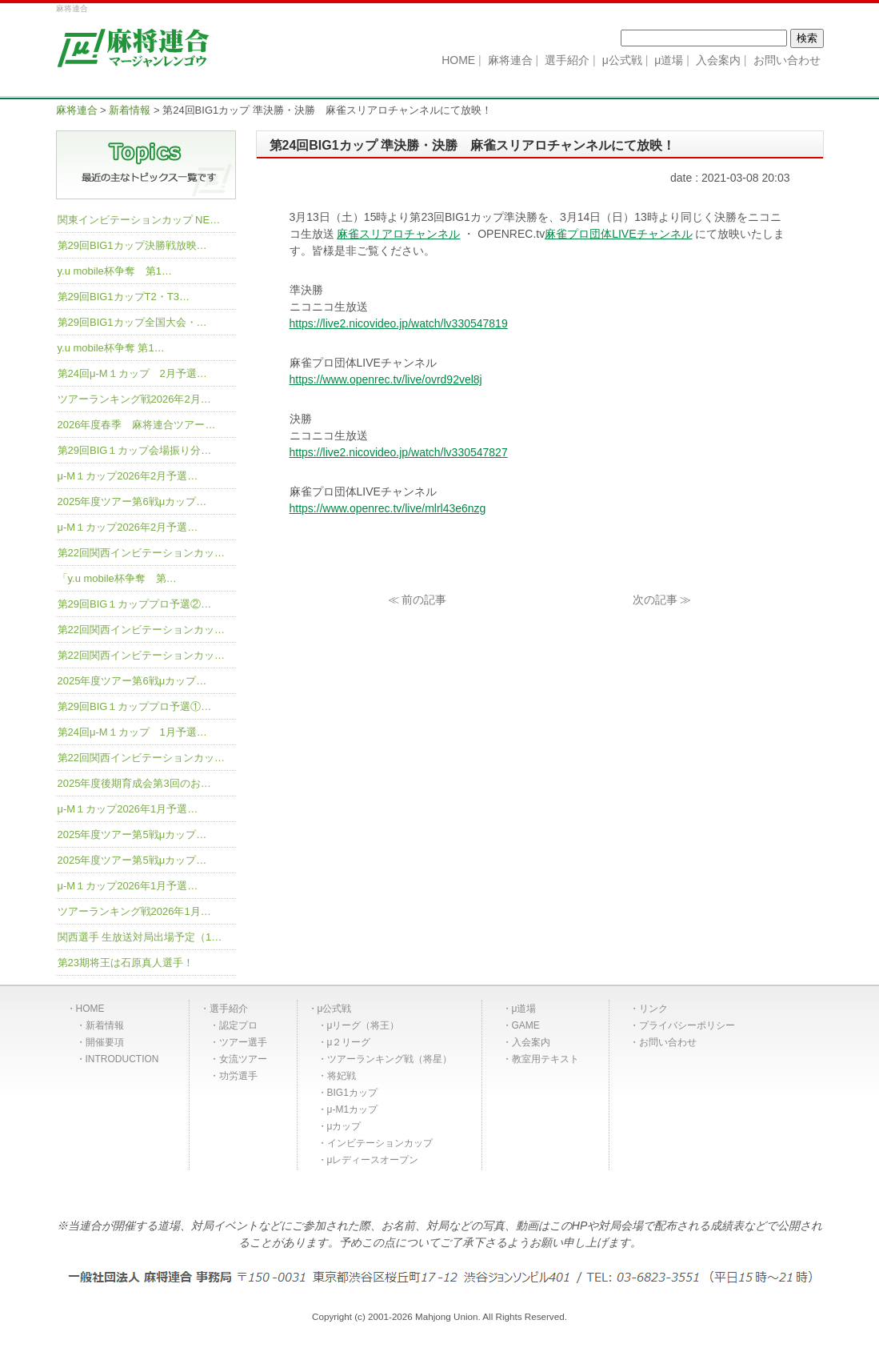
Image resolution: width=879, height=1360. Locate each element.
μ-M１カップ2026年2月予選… (128, 476)
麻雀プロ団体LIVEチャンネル (618, 233)
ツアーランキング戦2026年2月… (134, 399)
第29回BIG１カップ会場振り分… (135, 450)
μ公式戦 (335, 1008)
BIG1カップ (352, 1092)
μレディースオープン (373, 1159)
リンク (653, 1008)
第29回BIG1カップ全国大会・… (132, 322)
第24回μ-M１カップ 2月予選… (132, 373)
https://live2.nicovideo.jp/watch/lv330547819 (399, 323)
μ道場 (524, 1008)
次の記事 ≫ (662, 599)
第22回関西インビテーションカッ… (141, 553)
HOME (90, 1008)
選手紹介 (229, 1008)
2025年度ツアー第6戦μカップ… (132, 501)
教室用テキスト (545, 1059)
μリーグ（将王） (363, 1025)
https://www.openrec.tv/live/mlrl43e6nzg (388, 508)
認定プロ (238, 1025)
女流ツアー (243, 1059)
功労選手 (238, 1075)
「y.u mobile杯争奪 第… (117, 578)
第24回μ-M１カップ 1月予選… (132, 732)
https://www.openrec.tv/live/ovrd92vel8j (386, 379)
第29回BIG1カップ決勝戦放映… (132, 245)
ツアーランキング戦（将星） (389, 1059)
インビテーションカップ (380, 1143)
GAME (526, 1025)
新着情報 (105, 1025)
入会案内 (531, 1042)
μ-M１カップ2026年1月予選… (128, 809)
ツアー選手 (243, 1042)
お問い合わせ (668, 1042)
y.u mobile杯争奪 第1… (115, 271)
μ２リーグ (349, 1042)
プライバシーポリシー (687, 1025)
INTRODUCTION (122, 1059)
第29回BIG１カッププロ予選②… (135, 604)
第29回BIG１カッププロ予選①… (135, 706)
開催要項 (105, 1042)
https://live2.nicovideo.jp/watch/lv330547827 (399, 452)
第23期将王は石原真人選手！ (126, 963)
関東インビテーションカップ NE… (139, 220)
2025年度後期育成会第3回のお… (134, 783)
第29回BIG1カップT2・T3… (124, 297)
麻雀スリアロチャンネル (398, 233)
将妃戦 (341, 1075)
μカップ (344, 1126)
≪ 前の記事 (417, 599)
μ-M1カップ (352, 1109)
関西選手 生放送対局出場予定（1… (140, 937)
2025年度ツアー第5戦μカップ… (132, 834)
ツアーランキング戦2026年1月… (134, 911)
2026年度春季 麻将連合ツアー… (137, 425)
